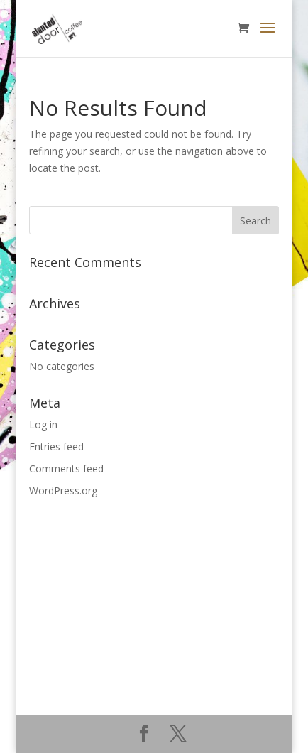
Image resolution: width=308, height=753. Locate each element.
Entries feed (56, 446)
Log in (43, 424)
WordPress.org (63, 490)
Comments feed (66, 468)
